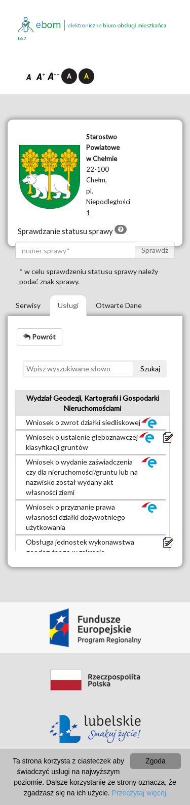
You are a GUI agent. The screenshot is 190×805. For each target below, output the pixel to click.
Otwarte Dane (119, 305)
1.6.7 (22, 38)
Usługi (68, 305)
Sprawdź (154, 250)
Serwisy (28, 305)
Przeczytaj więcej (139, 793)
